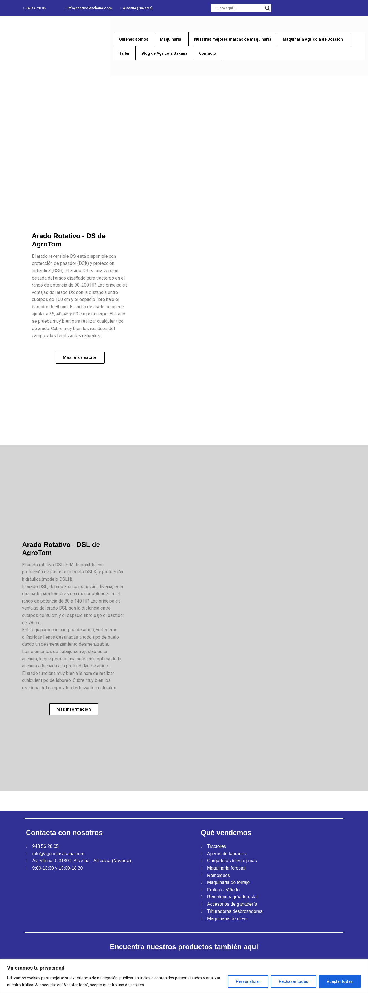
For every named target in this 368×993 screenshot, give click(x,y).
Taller (124, 53)
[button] (34, 8)
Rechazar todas (293, 981)
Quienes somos (133, 39)
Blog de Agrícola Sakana (164, 53)
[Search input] (238, 8)
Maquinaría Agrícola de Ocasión (313, 39)
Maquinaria (170, 39)
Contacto (207, 53)
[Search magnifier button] (267, 8)
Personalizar (248, 981)
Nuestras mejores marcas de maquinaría (232, 39)
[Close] (364, 962)
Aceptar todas (340, 981)
